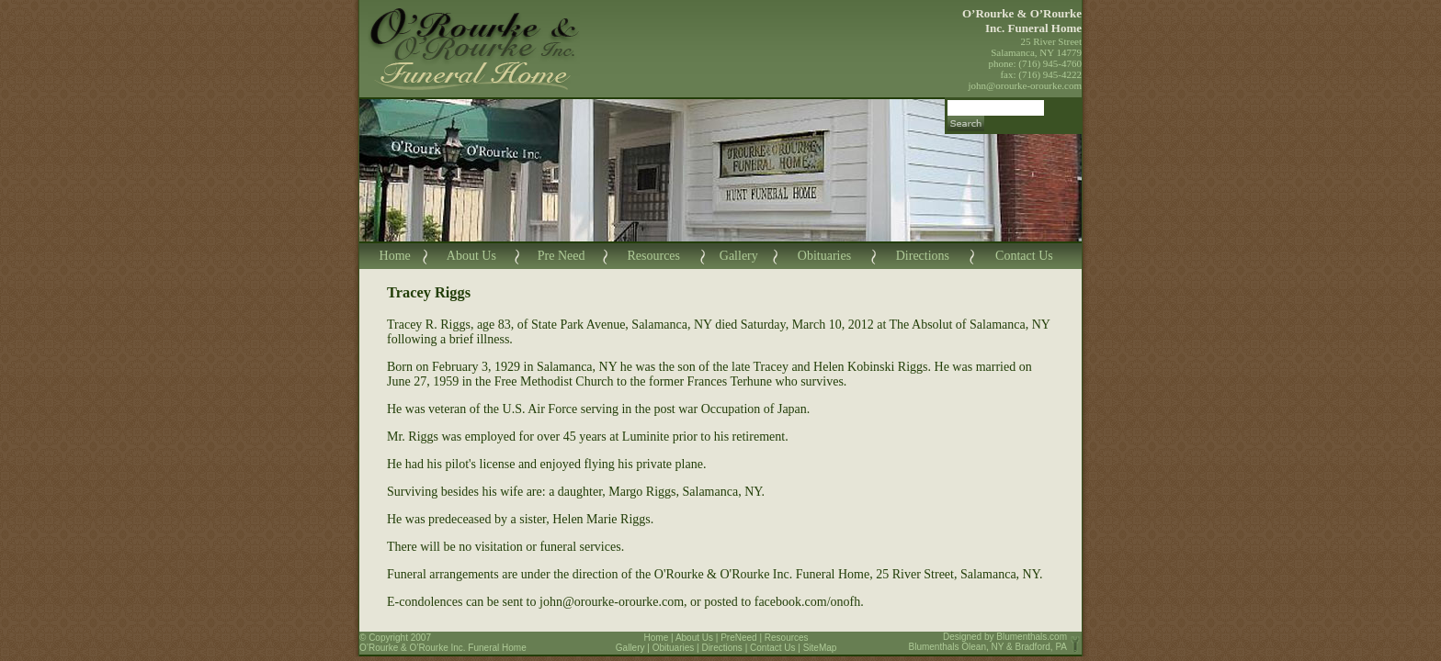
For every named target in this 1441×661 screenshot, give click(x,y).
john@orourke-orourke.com (1025, 85)
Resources (653, 256)
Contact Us (1024, 256)
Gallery (739, 256)
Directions (922, 256)
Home (395, 256)
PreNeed (738, 638)
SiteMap (820, 648)
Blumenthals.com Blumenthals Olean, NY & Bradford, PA (988, 642)
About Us (471, 256)
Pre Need (561, 256)
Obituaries (824, 256)
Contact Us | (776, 648)
